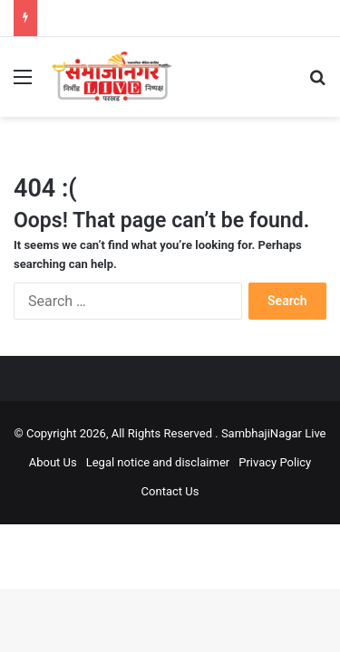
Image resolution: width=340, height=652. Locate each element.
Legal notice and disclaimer (158, 462)
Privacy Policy (274, 462)
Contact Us (170, 491)
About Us (53, 462)
